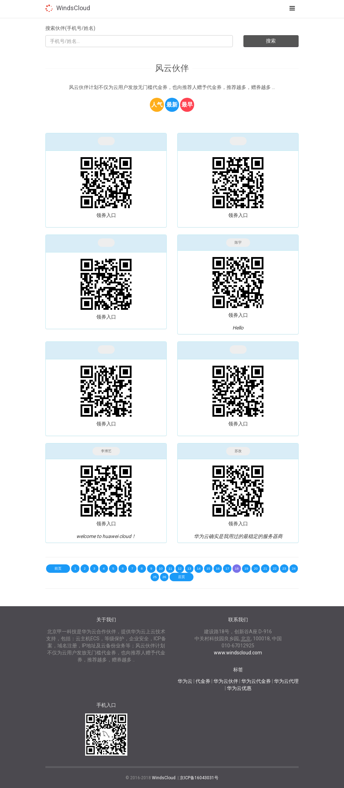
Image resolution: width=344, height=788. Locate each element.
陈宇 (238, 242)
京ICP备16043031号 (199, 777)
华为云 (185, 681)
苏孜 (238, 451)
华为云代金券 (256, 681)
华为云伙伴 (226, 681)
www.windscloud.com (238, 652)
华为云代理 (286, 681)
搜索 (271, 41)
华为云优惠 (239, 688)
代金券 (203, 681)
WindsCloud (73, 8)
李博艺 (106, 451)
